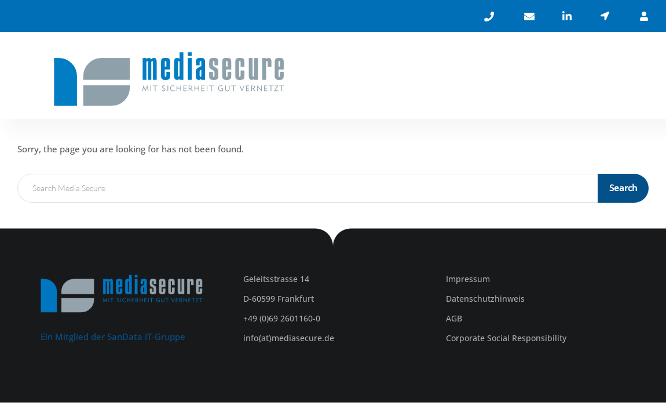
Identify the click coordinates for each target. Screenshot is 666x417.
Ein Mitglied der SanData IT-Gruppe (113, 336)
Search (623, 187)
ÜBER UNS (412, 78)
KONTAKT (593, 78)
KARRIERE (540, 78)
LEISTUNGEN (476, 78)
